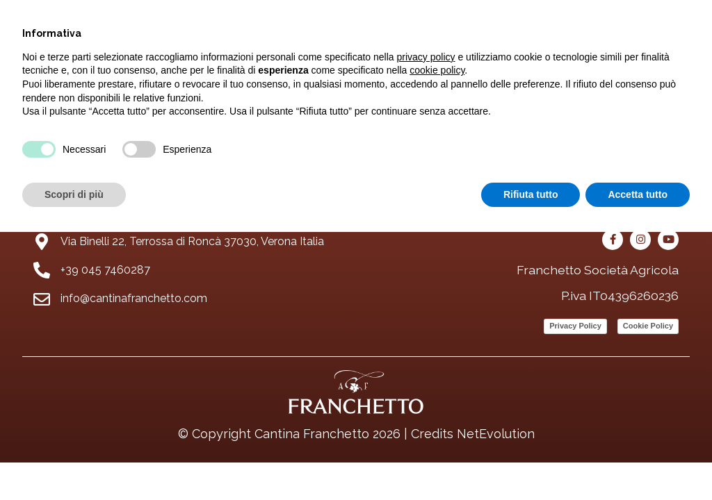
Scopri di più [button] (74, 194)
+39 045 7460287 (105, 269)
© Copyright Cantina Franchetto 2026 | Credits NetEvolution (356, 433)
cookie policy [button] (437, 70)
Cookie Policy (648, 326)
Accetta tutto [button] (638, 194)
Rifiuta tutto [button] (530, 194)
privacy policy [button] (426, 56)
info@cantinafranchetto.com (133, 298)
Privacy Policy (575, 326)
